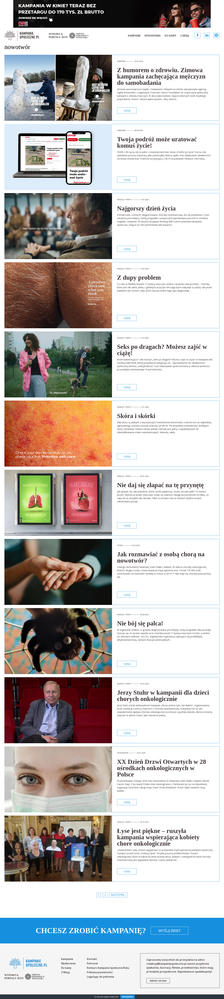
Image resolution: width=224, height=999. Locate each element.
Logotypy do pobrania (100, 976)
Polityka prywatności (100, 972)
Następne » (118, 895)
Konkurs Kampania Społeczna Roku (108, 968)
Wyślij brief (169, 930)
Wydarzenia (153, 35)
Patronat (92, 963)
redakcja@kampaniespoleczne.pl (166, 963)
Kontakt (92, 959)
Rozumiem (127, 996)
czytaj (127, 110)
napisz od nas (158, 980)
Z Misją (184, 35)
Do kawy (170, 35)
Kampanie (134, 35)
